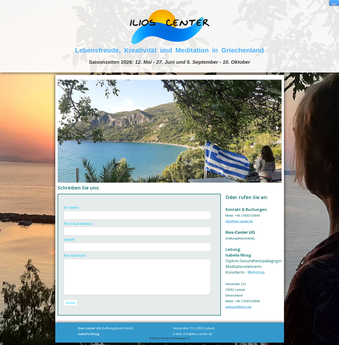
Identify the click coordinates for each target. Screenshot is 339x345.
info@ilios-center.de (239, 221)
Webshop (256, 272)
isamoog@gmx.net (239, 307)
